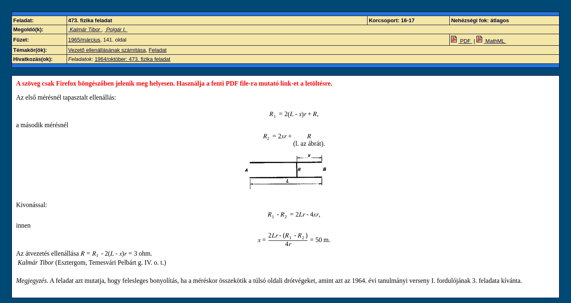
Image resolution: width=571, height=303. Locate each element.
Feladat (157, 50)
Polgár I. (116, 29)
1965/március (84, 40)
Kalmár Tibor (85, 29)
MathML (491, 41)
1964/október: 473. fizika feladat (132, 59)
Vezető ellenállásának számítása (107, 50)
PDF (461, 41)
